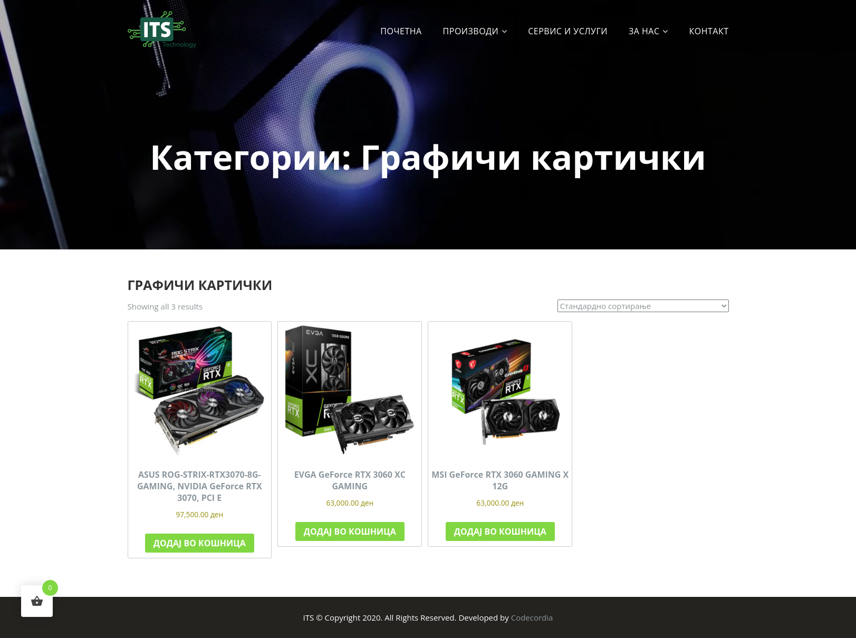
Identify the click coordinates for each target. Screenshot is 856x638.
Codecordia (532, 617)
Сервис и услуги (568, 31)
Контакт (709, 31)
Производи (471, 31)
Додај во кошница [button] (199, 543)
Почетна (400, 31)
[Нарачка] (643, 305)
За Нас (644, 31)
